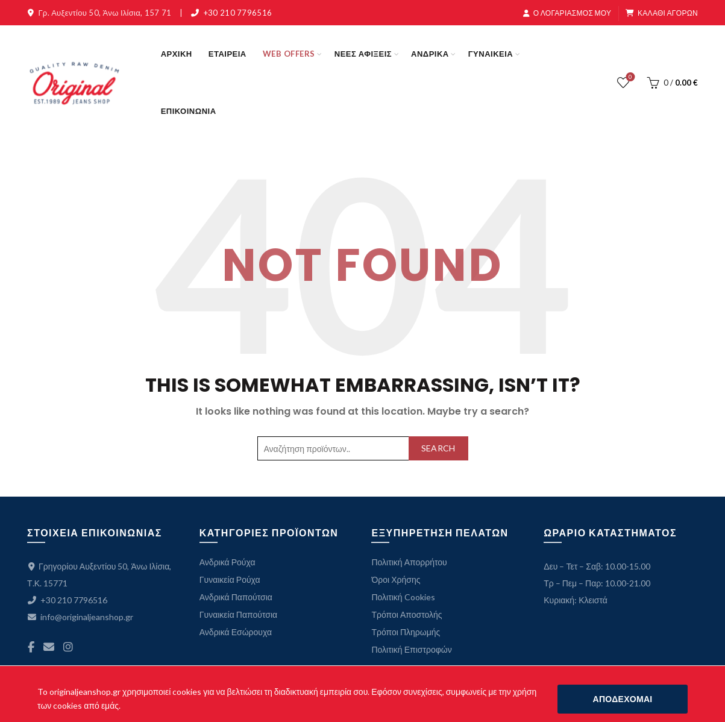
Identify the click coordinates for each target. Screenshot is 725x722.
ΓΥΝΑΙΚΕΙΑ (490, 53)
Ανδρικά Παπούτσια (235, 597)
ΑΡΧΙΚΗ (176, 53)
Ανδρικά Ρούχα (227, 562)
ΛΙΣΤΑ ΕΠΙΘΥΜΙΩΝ (629, 77)
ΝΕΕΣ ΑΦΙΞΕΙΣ (363, 53)
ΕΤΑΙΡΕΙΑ (227, 53)
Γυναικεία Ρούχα (229, 579)
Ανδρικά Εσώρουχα (235, 632)
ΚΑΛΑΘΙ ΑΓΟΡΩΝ (661, 12)
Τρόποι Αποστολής (406, 614)
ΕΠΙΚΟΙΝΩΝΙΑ (188, 111)
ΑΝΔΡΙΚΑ (430, 53)
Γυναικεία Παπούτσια (238, 614)
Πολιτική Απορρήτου (409, 562)
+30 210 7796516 (238, 12)
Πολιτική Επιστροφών (411, 649)
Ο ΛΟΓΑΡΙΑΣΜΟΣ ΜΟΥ (567, 12)
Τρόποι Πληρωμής (405, 632)
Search (438, 448)
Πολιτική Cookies (403, 597)
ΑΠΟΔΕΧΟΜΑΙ (623, 699)
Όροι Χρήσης (395, 579)
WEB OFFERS (289, 53)
